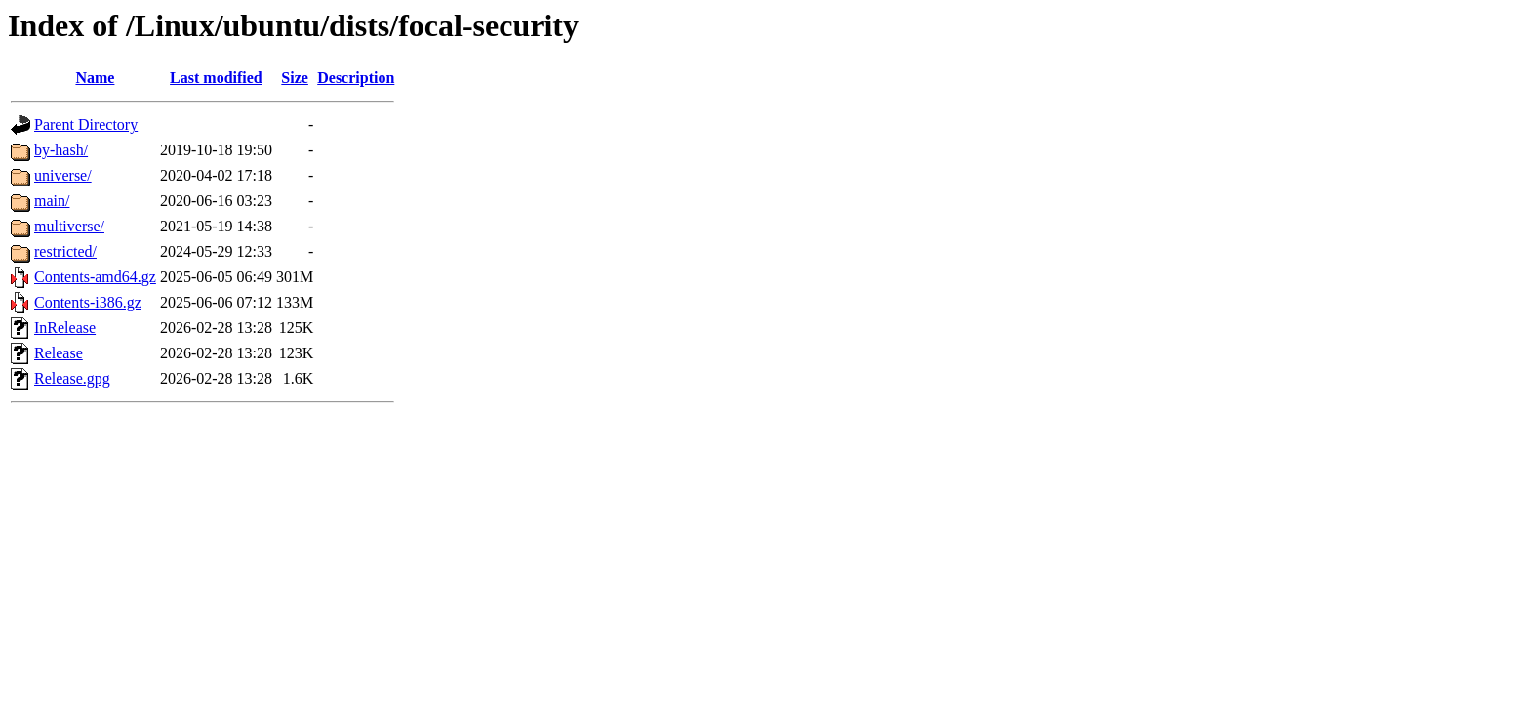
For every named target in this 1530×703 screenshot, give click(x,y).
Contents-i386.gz (87, 302)
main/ (51, 200)
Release (58, 353)
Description (355, 77)
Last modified (216, 77)
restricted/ (65, 251)
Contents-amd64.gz (95, 277)
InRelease (65, 327)
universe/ (63, 175)
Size (294, 77)
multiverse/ (69, 226)
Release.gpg (72, 378)
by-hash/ (61, 150)
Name (94, 77)
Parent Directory (86, 124)
